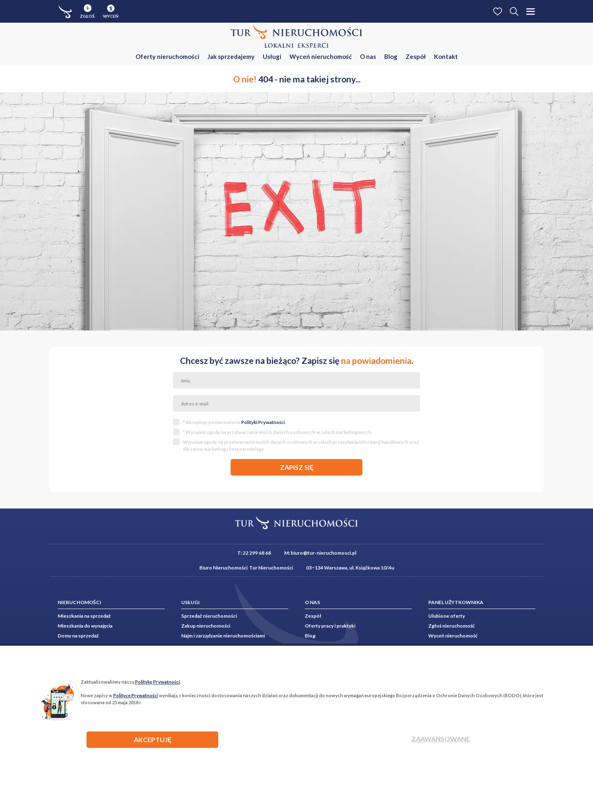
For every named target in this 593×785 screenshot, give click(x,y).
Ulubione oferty (446, 616)
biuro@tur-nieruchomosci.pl (323, 553)
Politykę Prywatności (157, 681)
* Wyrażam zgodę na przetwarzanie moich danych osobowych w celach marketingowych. (277, 432)
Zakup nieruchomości (205, 626)
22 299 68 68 (257, 553)
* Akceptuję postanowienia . (234, 422)
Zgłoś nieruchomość (451, 626)
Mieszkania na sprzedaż (84, 616)
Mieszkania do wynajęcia (85, 626)
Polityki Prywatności (263, 422)
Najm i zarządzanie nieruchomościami (223, 636)
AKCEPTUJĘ (152, 739)
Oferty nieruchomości (167, 56)
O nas (368, 56)
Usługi (272, 56)
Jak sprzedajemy (231, 56)
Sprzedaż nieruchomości (209, 616)
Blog (390, 56)
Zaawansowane (440, 739)
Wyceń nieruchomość (320, 56)
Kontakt (446, 56)
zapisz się (296, 467)
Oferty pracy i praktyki (330, 626)
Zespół (416, 56)
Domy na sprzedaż (78, 636)
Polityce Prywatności (135, 695)
